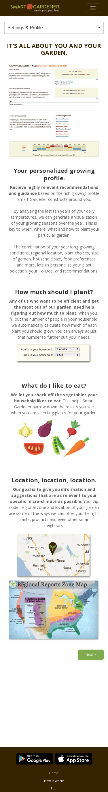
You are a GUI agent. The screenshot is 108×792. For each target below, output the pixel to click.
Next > (91, 654)
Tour (54, 788)
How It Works (54, 781)
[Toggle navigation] (93, 8)
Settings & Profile (25, 27)
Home (54, 773)
